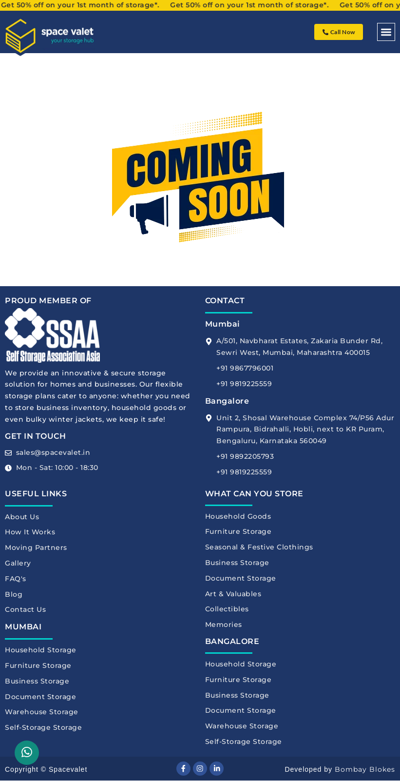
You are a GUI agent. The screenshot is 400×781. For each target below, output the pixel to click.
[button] (386, 32)
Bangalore (227, 401)
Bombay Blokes (365, 769)
